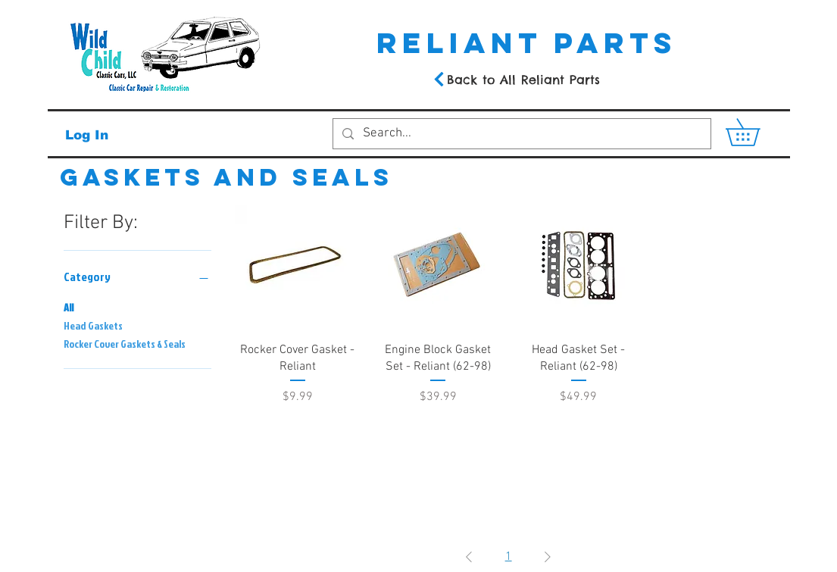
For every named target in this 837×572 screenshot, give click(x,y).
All (68, 306)
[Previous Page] (469, 557)
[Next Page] (548, 557)
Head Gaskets (93, 325)
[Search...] (521, 134)
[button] (756, 132)
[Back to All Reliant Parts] (516, 79)
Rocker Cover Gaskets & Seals (125, 343)
